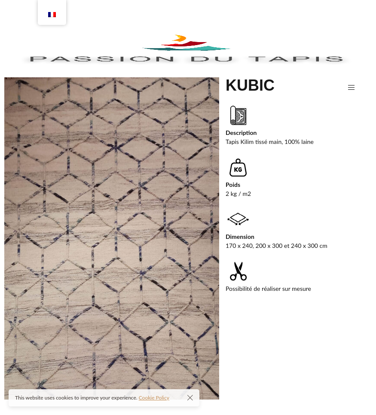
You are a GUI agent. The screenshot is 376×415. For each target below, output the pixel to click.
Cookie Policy (154, 397)
